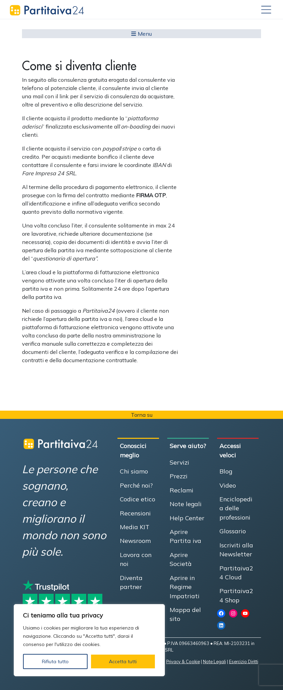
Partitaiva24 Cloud (236, 572)
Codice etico (137, 499)
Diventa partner (131, 582)
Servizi (179, 462)
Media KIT (134, 527)
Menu (141, 33)
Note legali (186, 504)
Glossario (232, 531)
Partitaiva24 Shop (236, 595)
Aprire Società (181, 559)
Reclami (181, 490)
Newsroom (135, 540)
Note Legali (214, 661)
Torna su (141, 414)
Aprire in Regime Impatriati (185, 587)
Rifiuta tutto (55, 661)
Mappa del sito (185, 614)
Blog (225, 471)
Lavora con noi (135, 559)
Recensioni (135, 513)
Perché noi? (136, 485)
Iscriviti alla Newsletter (236, 549)
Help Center (187, 518)
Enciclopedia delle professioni (235, 508)
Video (227, 485)
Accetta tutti (123, 661)
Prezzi (179, 476)
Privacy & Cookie (183, 661)
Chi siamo (134, 471)
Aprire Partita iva (185, 536)
